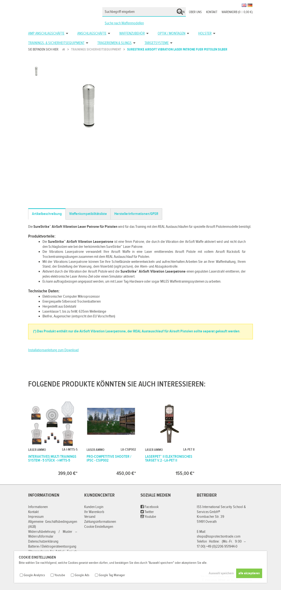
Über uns (195, 12)
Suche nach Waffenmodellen (124, 23)
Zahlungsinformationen (100, 521)
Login (181, 12)
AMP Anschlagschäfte (46, 33)
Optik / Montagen (171, 33)
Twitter (147, 512)
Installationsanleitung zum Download (53, 350)
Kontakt (211, 12)
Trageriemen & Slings (114, 43)
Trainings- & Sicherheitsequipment (56, 43)
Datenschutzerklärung (43, 541)
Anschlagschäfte (91, 33)
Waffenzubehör (132, 33)
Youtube (148, 516)
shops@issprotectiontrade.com (218, 536)
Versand (89, 516)
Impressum (36, 516)
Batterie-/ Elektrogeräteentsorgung (52, 546)
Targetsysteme (157, 43)
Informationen (38, 507)
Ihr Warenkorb (94, 512)
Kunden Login (93, 507)
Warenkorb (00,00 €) (237, 12)
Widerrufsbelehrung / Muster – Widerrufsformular (52, 534)
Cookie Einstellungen (98, 526)
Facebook (149, 507)
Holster (205, 33)
